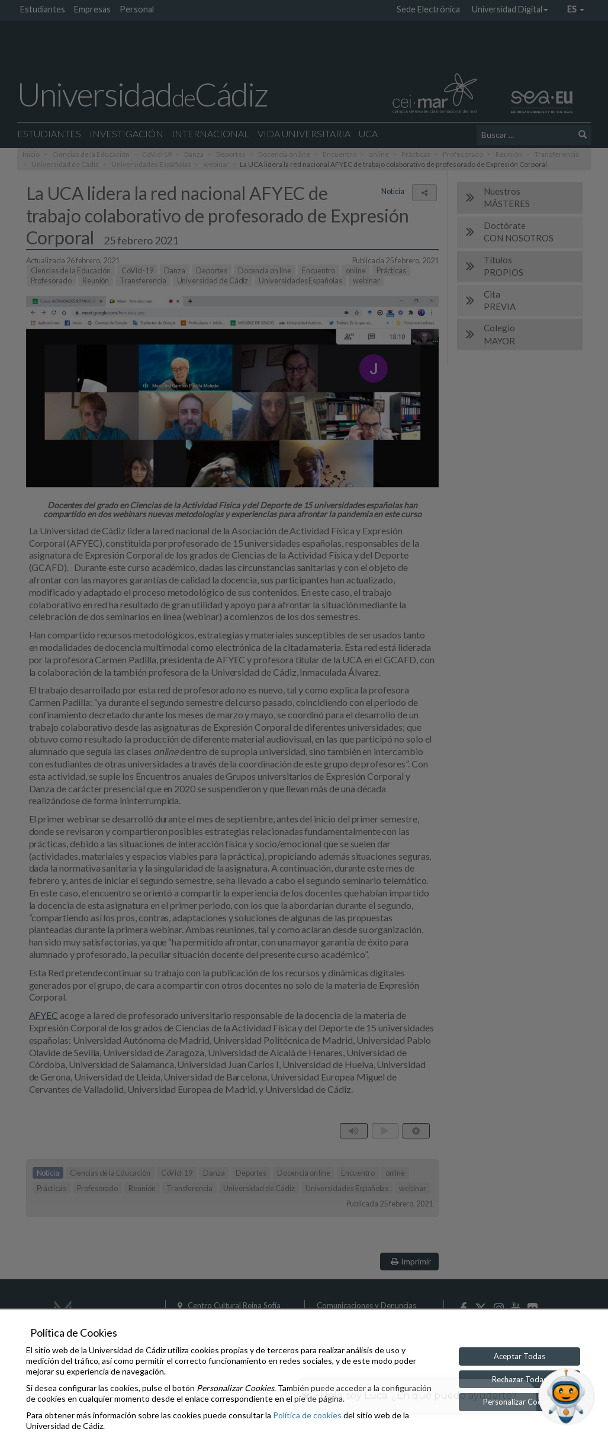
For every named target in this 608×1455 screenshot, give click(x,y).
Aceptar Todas (519, 1356)
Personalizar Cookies (519, 1401)
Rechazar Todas (519, 1379)
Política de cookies (307, 1415)
